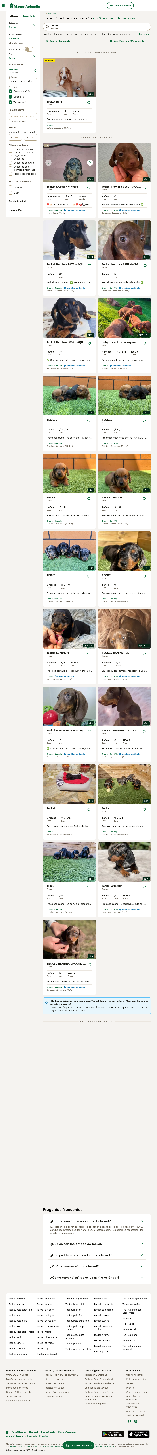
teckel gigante (102, 1335)
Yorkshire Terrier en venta (20, 1383)
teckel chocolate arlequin (74, 1336)
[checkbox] (10, 91)
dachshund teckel (47, 1354)
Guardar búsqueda (58, 41)
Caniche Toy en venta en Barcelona (98, 1398)
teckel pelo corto (103, 1340)
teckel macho (16, 1304)
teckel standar (130, 1340)
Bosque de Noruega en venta (61, 1374)
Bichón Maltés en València (99, 1383)
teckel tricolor (102, 1315)
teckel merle (44, 1331)
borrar (31, 77)
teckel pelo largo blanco (74, 1328)
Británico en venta (55, 1379)
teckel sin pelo (45, 1309)
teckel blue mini (74, 1304)
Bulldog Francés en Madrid (99, 1379)
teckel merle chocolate (78, 1349)
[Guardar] (89, 103)
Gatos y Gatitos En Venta (59, 1370)
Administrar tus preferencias (101, 1446)
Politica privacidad (136, 1379)
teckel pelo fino (74, 1315)
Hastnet (33, 1432)
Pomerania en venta (17, 1387)
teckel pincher (130, 1335)
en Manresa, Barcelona (114, 18)
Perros (13, 30)
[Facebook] (129, 1421)
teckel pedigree (45, 1315)
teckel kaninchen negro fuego (132, 1311)
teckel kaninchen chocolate (132, 1347)
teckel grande (101, 1351)
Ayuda (129, 1383)
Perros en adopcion (95, 1403)
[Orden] (129, 41)
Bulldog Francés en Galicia (99, 1392)
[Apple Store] (138, 1434)
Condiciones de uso (137, 1392)
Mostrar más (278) (24, 147)
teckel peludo (73, 1343)
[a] (33, 227)
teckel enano (44, 1304)
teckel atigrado (45, 1343)
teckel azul (128, 1318)
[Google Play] (113, 1434)
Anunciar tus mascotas (133, 1398)
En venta (16, 44)
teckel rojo (43, 1348)
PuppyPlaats (48, 1432)
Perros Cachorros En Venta (21, 1370)
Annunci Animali (15, 1436)
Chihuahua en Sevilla (96, 1387)
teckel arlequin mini (76, 1298)
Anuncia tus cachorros (132, 1405)
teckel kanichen (103, 1346)
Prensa (130, 1387)
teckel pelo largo (103, 1309)
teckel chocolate (46, 1320)
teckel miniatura (18, 1354)
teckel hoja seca (46, 1298)
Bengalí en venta (54, 1387)
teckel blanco (101, 1320)
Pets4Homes (19, 1432)
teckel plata (100, 1298)
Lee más (144, 34)
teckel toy (14, 1326)
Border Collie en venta (18, 1392)
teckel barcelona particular (103, 1328)
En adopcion (18, 51)
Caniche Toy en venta (18, 1400)
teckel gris (128, 1323)
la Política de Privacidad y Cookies (47, 1446)
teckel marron (73, 1309)
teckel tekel (129, 1329)
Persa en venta (53, 1396)
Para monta (18, 59)
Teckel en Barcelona (96, 1374)
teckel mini (15, 1315)
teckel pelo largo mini (21, 1309)
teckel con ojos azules (134, 1298)
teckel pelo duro (18, 1320)
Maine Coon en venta (57, 1392)
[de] (17, 227)
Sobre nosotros (135, 1374)
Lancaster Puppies (37, 1436)
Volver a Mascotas (20, 22)
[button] (69, 162)
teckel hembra (17, 1298)
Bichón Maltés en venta (19, 1379)
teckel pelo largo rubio (21, 1331)
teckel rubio (15, 1337)
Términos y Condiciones (19, 1446)
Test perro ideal (135, 1415)
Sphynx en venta (54, 1383)
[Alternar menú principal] (3, 5)
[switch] (29, 70)
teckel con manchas (48, 1326)
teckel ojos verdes (104, 1304)
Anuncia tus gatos (136, 1411)
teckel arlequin (17, 1348)
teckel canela (16, 1343)
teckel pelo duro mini (77, 1320)
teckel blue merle (47, 1337)
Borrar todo (28, 16)
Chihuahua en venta (17, 1374)
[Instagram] (136, 1421)
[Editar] (34, 161)
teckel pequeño (131, 1304)
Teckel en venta (15, 1396)
